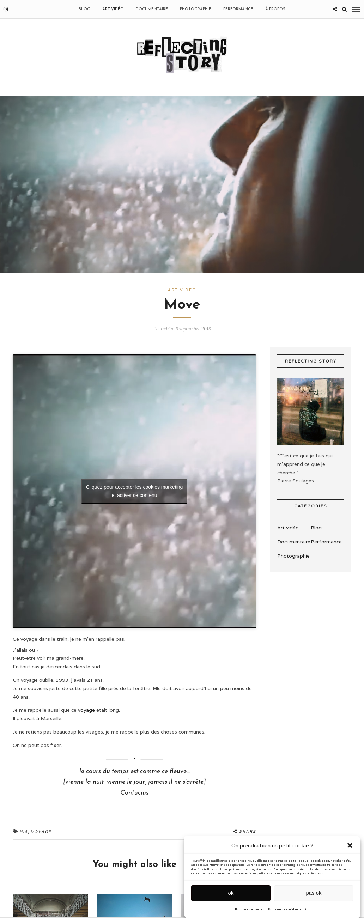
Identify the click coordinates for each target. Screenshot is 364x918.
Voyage (41, 831)
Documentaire (152, 9)
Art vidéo (113, 9)
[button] (349, 863)
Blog (316, 527)
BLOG (84, 9)
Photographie (195, 9)
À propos (275, 9)
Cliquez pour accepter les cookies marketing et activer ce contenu (134, 491)
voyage (86, 710)
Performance (238, 9)
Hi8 (23, 831)
